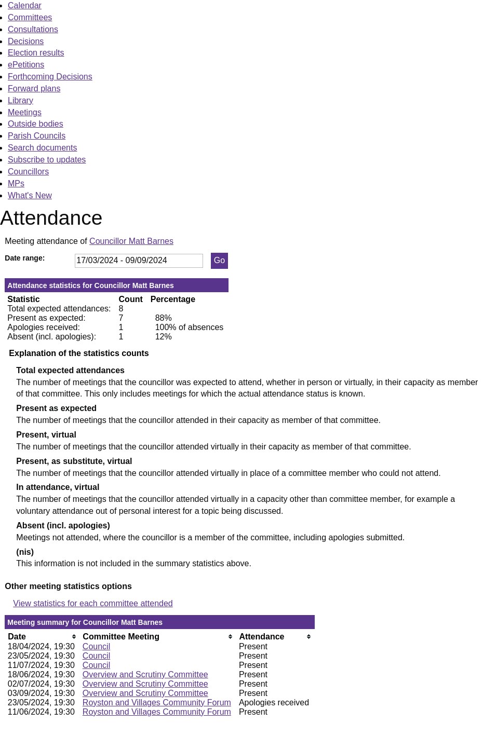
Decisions (26, 41)
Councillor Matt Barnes (131, 241)
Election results (36, 52)
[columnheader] (42, 637)
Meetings (25, 112)
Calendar (25, 5)
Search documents (42, 147)
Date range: (25, 258)
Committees (30, 17)
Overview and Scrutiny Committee (145, 674)
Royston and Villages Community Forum (157, 702)
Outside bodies (35, 123)
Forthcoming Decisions (50, 76)
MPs (16, 183)
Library (20, 100)
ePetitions (26, 64)
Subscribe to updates (47, 159)
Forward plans (34, 88)
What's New (30, 195)
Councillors (28, 171)
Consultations (33, 29)
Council (96, 646)
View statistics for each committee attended (92, 603)
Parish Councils (36, 135)
